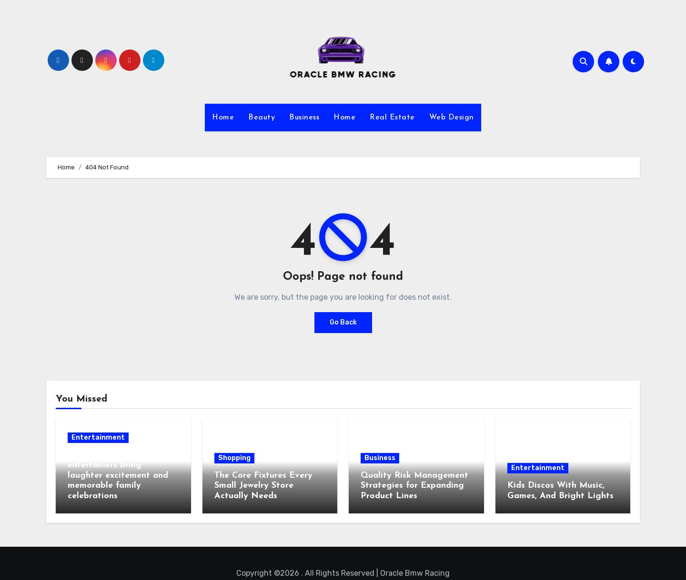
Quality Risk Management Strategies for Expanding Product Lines (414, 486)
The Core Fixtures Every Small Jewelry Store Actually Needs (263, 486)
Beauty (261, 117)
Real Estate (392, 117)
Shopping (234, 458)
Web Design (451, 117)
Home (223, 117)
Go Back (343, 322)
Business (304, 117)
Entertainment (98, 437)
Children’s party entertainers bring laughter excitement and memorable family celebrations (118, 476)
